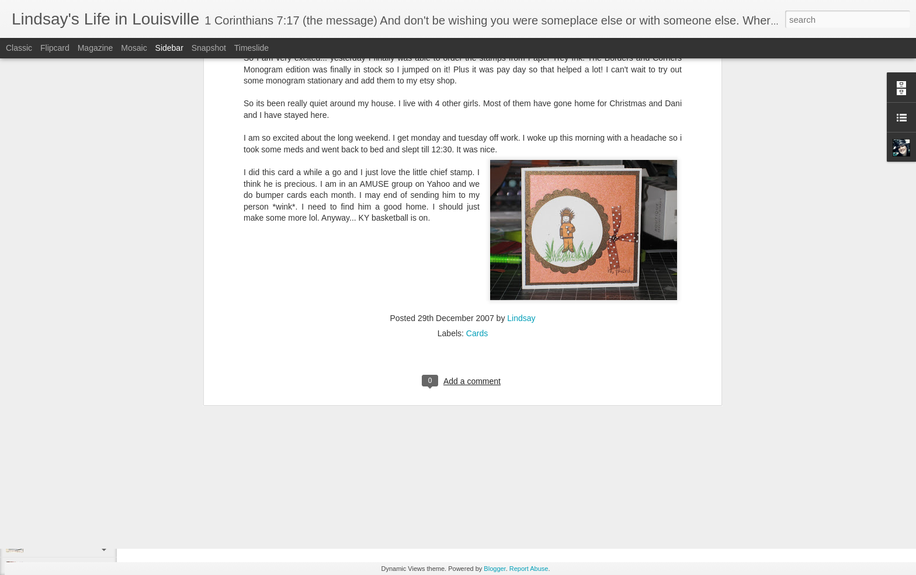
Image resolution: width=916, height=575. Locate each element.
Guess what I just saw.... (66, 544)
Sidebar (169, 48)
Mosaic (134, 48)
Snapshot (209, 48)
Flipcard (55, 48)
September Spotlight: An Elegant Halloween (97, 491)
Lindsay (521, 168)
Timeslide (251, 48)
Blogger (494, 568)
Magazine (95, 48)
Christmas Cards (55, 465)
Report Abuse (529, 568)
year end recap (362, 492)
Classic (19, 48)
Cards (477, 183)
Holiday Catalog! (54, 518)
